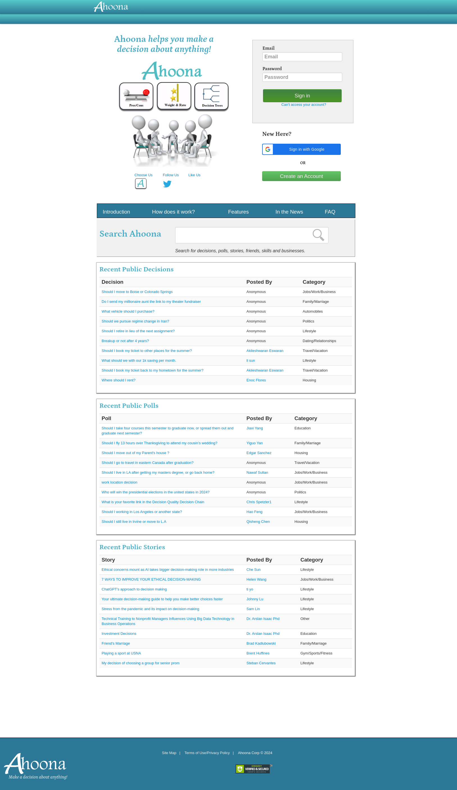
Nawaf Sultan (257, 472)
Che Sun (253, 569)
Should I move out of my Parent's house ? (135, 453)
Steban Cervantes (261, 663)
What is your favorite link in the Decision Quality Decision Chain (153, 502)
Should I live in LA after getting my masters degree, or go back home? (158, 472)
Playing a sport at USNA (121, 653)
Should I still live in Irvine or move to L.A (134, 521)
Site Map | (171, 753)
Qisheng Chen (258, 521)
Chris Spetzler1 (258, 502)
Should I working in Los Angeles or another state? (142, 512)
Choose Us (143, 175)
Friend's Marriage (116, 643)
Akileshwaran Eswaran (265, 351)
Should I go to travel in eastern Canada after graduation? (147, 463)
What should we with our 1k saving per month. (139, 360)
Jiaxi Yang (254, 428)
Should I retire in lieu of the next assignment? (138, 331)
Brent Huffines (257, 653)
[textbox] (251, 235)
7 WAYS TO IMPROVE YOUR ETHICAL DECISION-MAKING (151, 579)
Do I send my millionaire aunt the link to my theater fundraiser (151, 301)
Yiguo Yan (254, 443)
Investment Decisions (119, 633)
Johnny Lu (254, 599)
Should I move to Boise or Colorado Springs (137, 292)
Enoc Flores (256, 380)
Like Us (194, 175)
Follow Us (171, 175)
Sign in (302, 96)
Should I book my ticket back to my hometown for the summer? (153, 370)
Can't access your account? (303, 104)
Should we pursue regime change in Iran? (135, 321)
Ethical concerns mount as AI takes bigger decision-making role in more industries (168, 569)
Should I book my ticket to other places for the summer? (147, 351)
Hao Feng (254, 512)
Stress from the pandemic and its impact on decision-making (150, 609)
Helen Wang (256, 579)
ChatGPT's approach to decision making (134, 589)
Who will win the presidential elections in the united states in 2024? (155, 492)
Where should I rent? (119, 380)
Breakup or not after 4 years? (125, 341)
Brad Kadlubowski (261, 643)
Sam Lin (253, 609)
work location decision (119, 482)
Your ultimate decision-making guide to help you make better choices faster (162, 599)
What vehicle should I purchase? (128, 311)
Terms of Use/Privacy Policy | (209, 753)
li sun (250, 360)
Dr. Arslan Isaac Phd (263, 619)
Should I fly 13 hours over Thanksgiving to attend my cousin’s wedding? (159, 443)
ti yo (249, 589)
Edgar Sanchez (258, 453)
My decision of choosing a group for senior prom (140, 663)
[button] (301, 149)
